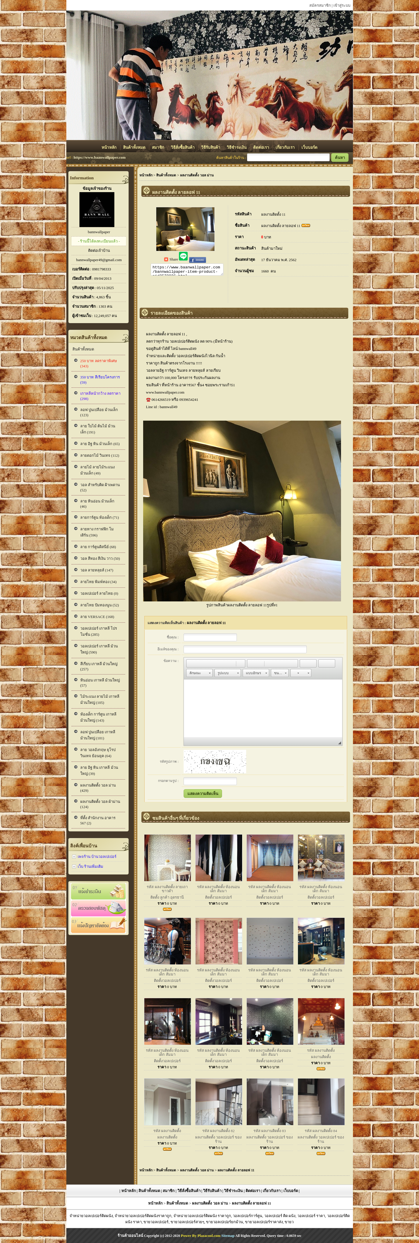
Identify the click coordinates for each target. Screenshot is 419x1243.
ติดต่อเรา (261, 147)
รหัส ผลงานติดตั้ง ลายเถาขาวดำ (167, 889)
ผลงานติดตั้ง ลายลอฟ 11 (281, 226)
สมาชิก (158, 147)
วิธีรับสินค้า (211, 147)
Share (171, 259)
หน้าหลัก (109, 147)
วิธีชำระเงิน (237, 147)
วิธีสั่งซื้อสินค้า (183, 147)
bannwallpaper (99, 232)
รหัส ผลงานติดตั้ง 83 (269, 1131)
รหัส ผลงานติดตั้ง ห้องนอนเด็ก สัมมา (218, 889)
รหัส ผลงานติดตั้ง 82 (218, 1131)
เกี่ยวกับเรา (286, 147)
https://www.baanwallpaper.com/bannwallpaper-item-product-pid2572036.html (187, 270)
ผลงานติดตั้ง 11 (273, 214)
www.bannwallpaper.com (165, 392)
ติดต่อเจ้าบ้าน (99, 250)
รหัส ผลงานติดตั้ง (321, 1050)
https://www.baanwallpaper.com (100, 157)
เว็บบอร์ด (309, 147)
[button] (191, 663)
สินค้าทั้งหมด (134, 147)
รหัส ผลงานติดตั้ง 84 (321, 1131)
